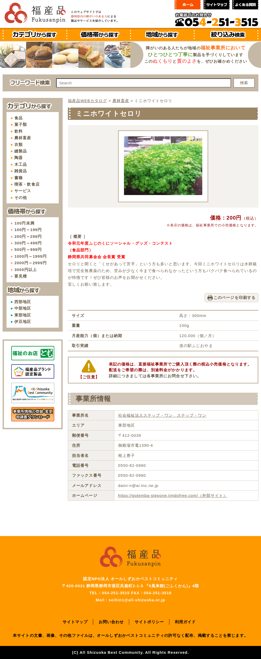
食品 (18, 118)
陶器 (18, 157)
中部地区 (22, 308)
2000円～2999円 (30, 263)
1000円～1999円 (30, 256)
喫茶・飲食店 (27, 184)
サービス (22, 191)
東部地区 (22, 315)
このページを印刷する (234, 297)
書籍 (18, 177)
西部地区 (22, 301)
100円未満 (24, 223)
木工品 (20, 164)
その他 (20, 197)
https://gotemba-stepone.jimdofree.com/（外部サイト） (173, 495)
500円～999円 (28, 249)
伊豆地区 (22, 321)
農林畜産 (22, 138)
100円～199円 (28, 229)
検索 (244, 82)
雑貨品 (20, 171)
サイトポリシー (149, 622)
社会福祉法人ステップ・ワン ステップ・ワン (162, 415)
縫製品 (20, 151)
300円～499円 (28, 243)
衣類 (18, 144)
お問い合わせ (111, 622)
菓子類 (20, 124)
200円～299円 (28, 236)
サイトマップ (75, 622)
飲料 (18, 131)
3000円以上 (25, 269)
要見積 (20, 276)
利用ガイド (185, 622)
